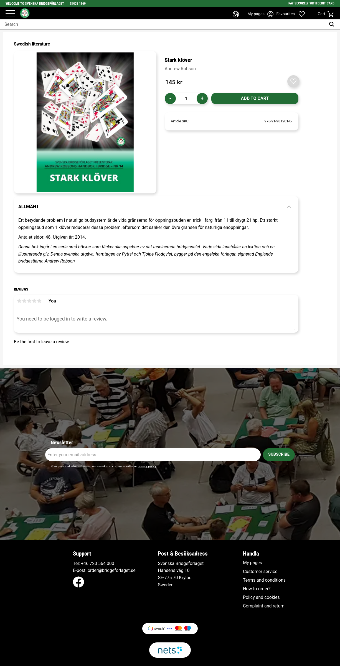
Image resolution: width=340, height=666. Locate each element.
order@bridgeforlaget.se (112, 570)
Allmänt (28, 206)
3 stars (29, 300)
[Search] (333, 24)
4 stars (34, 300)
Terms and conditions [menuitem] (264, 580)
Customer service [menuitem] (260, 571)
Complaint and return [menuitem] (264, 606)
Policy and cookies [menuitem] (261, 597)
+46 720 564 (93, 563)
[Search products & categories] (163, 24)
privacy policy (147, 466)
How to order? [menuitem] (257, 588)
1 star (19, 300)
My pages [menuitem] (252, 562)
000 (110, 563)
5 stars (39, 300)
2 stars (24, 300)
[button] (10, 14)
